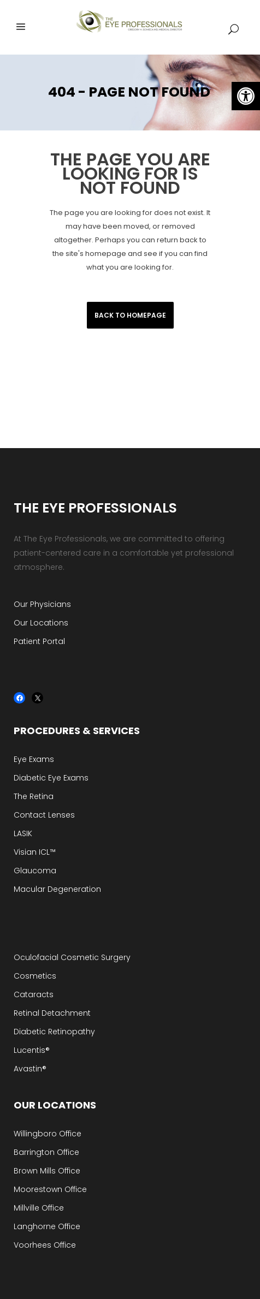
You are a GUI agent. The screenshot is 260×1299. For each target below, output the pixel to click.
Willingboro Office (47, 1133)
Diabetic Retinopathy (54, 1031)
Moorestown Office (50, 1189)
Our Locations (41, 622)
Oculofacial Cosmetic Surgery (72, 957)
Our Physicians (42, 604)
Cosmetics (35, 975)
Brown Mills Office (47, 1170)
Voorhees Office (45, 1245)
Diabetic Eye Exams (51, 777)
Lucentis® (32, 1050)
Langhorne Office (47, 1226)
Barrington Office (46, 1152)
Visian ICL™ (35, 852)
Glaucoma (35, 870)
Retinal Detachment (52, 1013)
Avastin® (30, 1068)
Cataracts (34, 994)
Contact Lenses (44, 814)
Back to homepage (130, 315)
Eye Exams (34, 759)
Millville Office (39, 1207)
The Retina (34, 796)
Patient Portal (39, 641)
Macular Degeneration (57, 889)
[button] (246, 96)
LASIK (23, 833)
